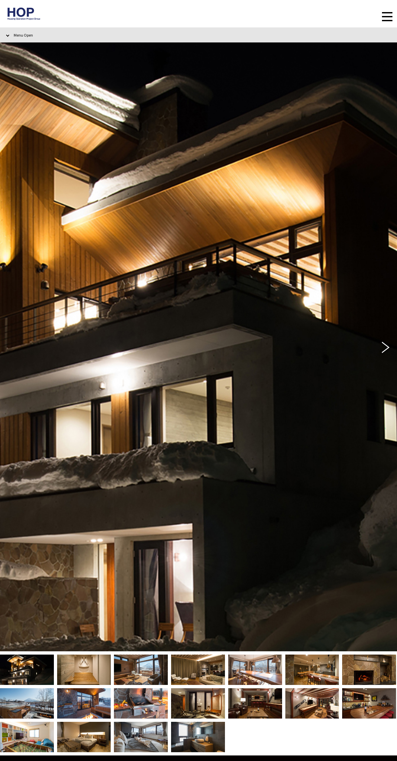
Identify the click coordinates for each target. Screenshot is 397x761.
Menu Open (23, 35)
